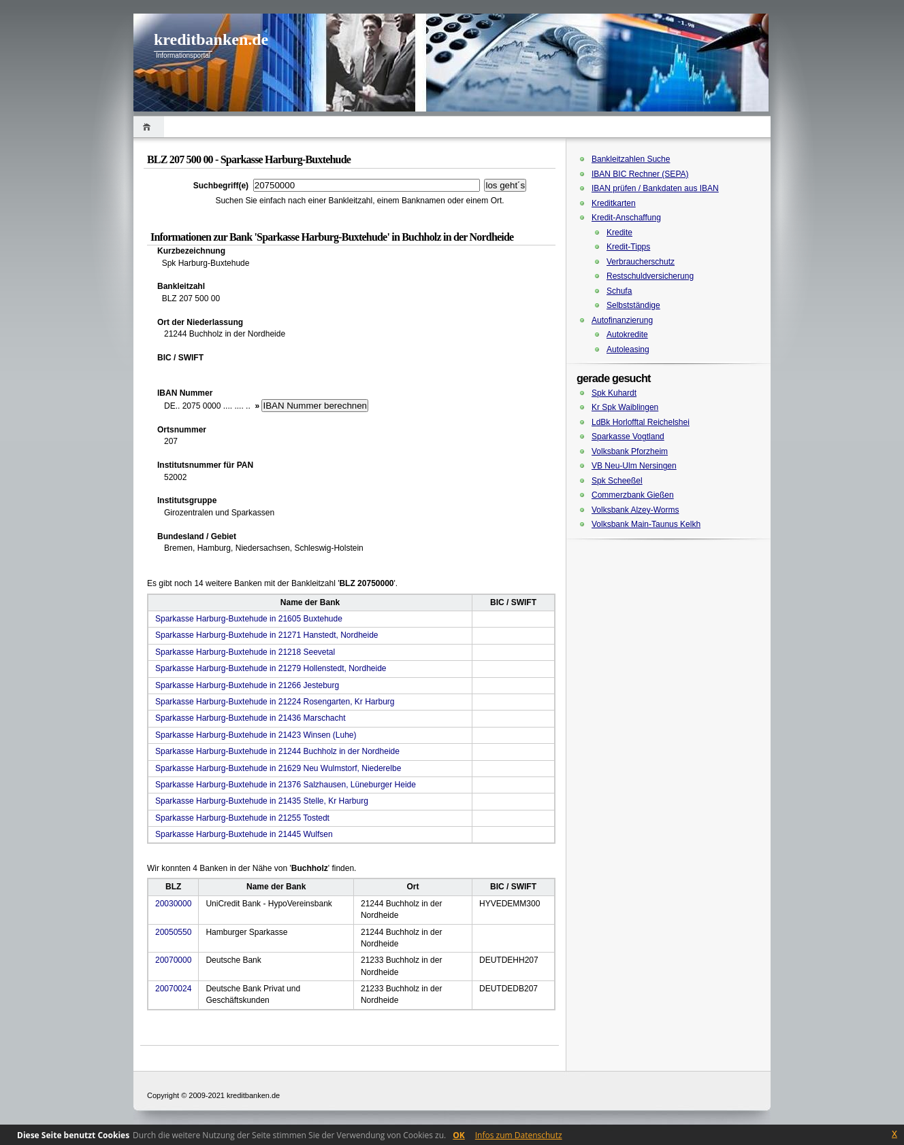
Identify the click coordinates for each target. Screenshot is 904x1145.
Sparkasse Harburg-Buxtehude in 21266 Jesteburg (247, 685)
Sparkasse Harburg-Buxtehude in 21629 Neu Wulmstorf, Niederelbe (278, 768)
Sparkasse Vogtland (628, 436)
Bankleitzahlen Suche (631, 159)
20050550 (173, 932)
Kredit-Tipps (628, 247)
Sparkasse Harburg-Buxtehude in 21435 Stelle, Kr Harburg (261, 801)
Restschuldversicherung (650, 276)
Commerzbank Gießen (633, 495)
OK (459, 1135)
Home (148, 126)
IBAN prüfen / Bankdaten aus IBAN (655, 188)
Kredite (619, 232)
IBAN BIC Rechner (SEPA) (640, 174)
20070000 (173, 960)
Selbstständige (633, 305)
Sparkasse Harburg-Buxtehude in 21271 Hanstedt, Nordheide (266, 635)
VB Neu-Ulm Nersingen (634, 466)
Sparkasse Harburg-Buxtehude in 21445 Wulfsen (244, 834)
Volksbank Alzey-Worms (635, 510)
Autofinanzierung (622, 320)
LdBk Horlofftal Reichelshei (641, 422)
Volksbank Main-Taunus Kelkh (646, 524)
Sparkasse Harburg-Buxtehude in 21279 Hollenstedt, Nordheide (271, 668)
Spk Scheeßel (617, 480)
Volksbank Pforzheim (630, 451)
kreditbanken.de (211, 39)
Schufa (619, 291)
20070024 (173, 988)
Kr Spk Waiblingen (625, 407)
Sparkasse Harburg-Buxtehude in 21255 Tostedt (242, 818)
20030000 (173, 903)
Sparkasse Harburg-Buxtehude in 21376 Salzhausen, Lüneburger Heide (285, 784)
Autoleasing (628, 349)
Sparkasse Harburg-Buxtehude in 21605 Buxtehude (248, 618)
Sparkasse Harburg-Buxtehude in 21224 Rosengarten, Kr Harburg (275, 701)
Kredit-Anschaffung (626, 217)
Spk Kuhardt (614, 393)
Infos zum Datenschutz (518, 1135)
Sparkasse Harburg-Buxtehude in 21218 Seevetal (245, 652)
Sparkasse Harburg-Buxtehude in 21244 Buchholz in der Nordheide (277, 751)
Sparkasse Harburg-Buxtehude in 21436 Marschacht (250, 718)
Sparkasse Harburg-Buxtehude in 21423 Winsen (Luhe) (256, 735)
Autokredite (627, 334)
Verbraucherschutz (641, 262)
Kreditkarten (614, 203)
